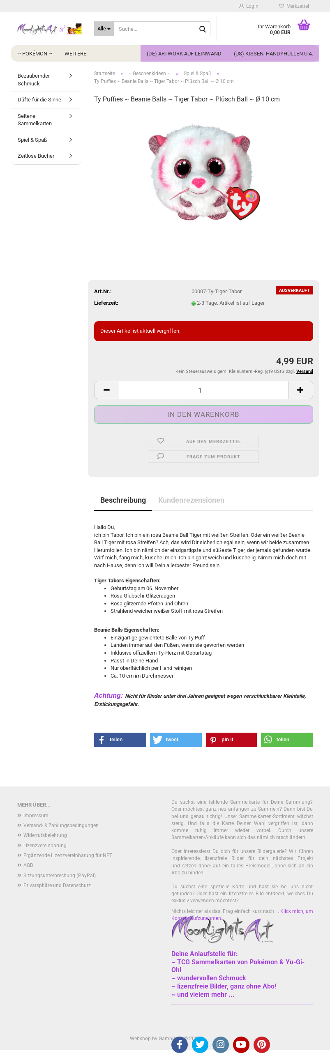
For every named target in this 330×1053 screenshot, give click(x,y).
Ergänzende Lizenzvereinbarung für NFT (67, 855)
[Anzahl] (203, 390)
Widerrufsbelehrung (45, 835)
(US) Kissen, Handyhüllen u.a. (273, 54)
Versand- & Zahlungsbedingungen (61, 825)
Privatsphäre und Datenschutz (57, 885)
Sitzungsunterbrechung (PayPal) (59, 875)
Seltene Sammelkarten (35, 120)
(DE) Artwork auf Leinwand (184, 54)
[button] (106, 390)
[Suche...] (104, 28)
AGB (28, 865)
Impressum (35, 815)
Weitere (75, 54)
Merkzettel (294, 6)
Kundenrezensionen (191, 500)
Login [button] (248, 6)
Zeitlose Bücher (36, 156)
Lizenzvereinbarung (45, 845)
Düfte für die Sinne (39, 100)
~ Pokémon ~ (34, 54)
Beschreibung (123, 500)
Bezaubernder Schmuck (34, 80)
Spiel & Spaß (32, 140)
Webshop (140, 1039)
